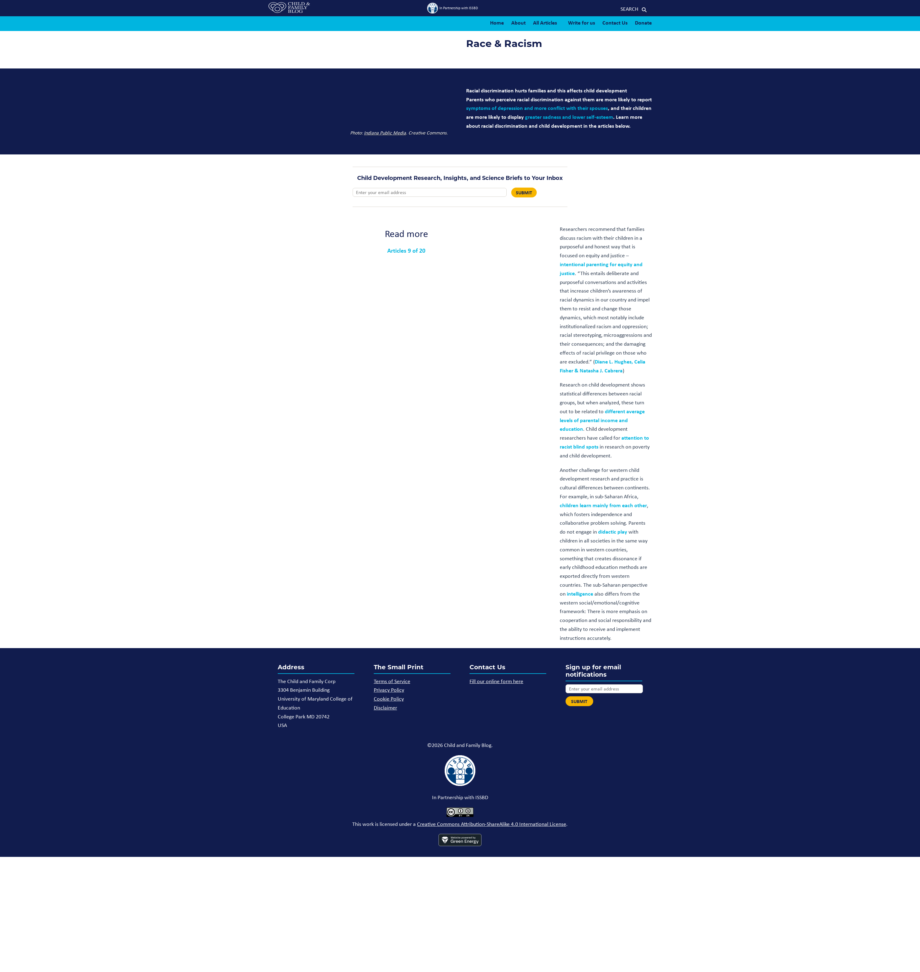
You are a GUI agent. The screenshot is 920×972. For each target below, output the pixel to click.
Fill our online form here (496, 681)
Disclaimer (385, 707)
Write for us (581, 22)
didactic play (612, 531)
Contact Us (615, 22)
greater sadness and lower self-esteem (569, 117)
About (518, 22)
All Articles (545, 22)
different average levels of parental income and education (602, 420)
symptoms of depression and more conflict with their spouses (537, 108)
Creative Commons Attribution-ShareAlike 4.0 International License (491, 824)
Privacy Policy (389, 690)
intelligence (580, 593)
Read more (406, 233)
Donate (643, 22)
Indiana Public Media (385, 133)
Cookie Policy (389, 698)
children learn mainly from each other (603, 505)
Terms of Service (392, 681)
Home (497, 22)
